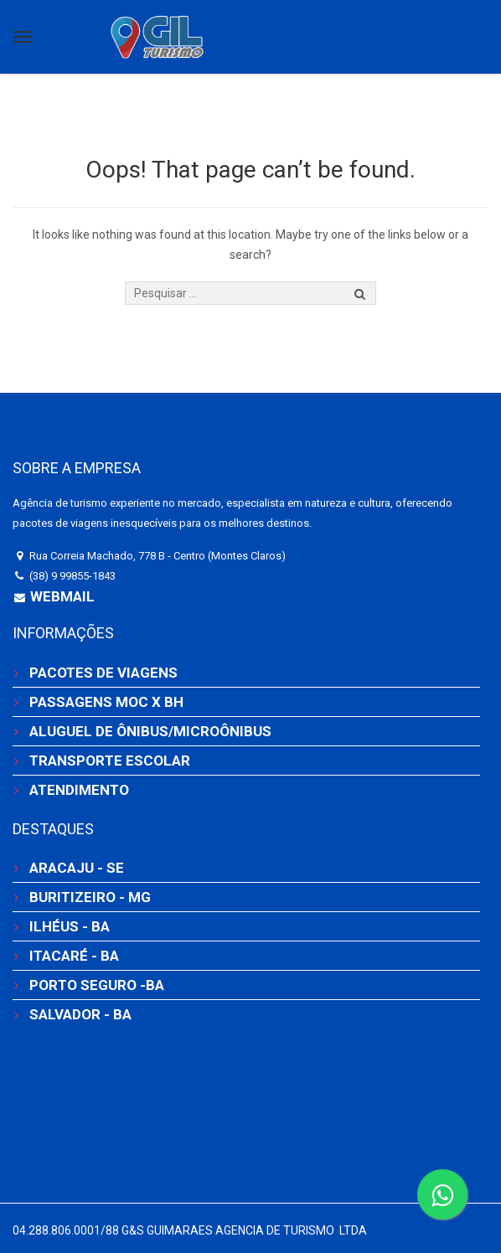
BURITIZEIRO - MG (90, 897)
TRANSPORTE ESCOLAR (109, 760)
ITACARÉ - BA (74, 955)
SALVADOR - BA (80, 1014)
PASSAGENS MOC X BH (106, 702)
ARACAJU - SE (76, 867)
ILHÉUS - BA (69, 926)
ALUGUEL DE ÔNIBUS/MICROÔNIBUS (150, 731)
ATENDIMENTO (79, 789)
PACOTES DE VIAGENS (103, 672)
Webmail (61, 596)
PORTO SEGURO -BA (96, 985)
